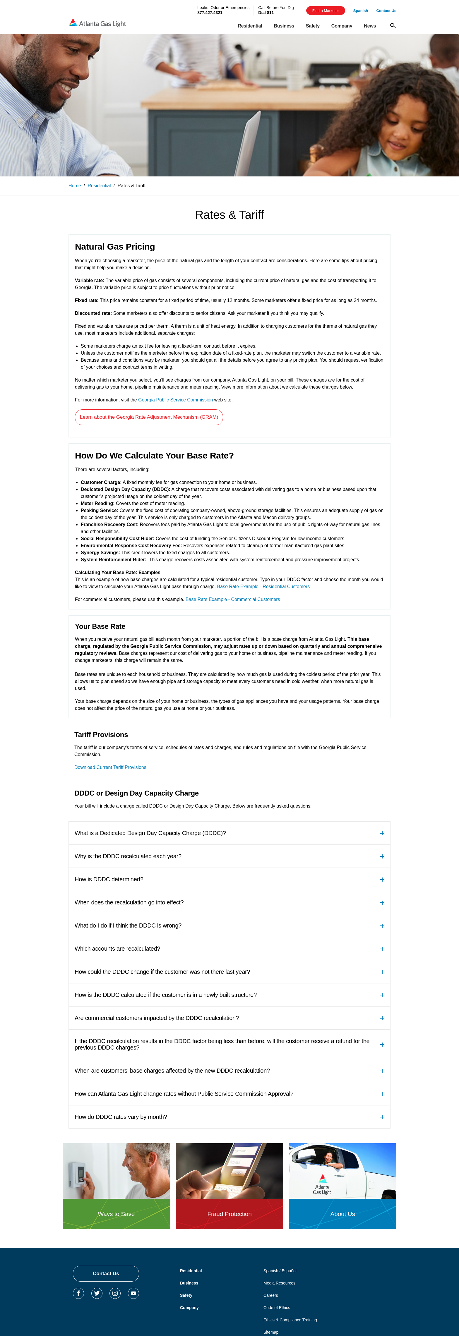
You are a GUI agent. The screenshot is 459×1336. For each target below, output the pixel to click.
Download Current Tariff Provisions (110, 767)
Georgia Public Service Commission (175, 399)
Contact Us (106, 1273)
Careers (270, 1295)
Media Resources (279, 1283)
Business (189, 1283)
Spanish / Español (280, 1270)
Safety (186, 1295)
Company (189, 1307)
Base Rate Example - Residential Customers (263, 586)
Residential (191, 1270)
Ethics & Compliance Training (290, 1320)
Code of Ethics (276, 1307)
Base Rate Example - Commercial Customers (233, 599)
